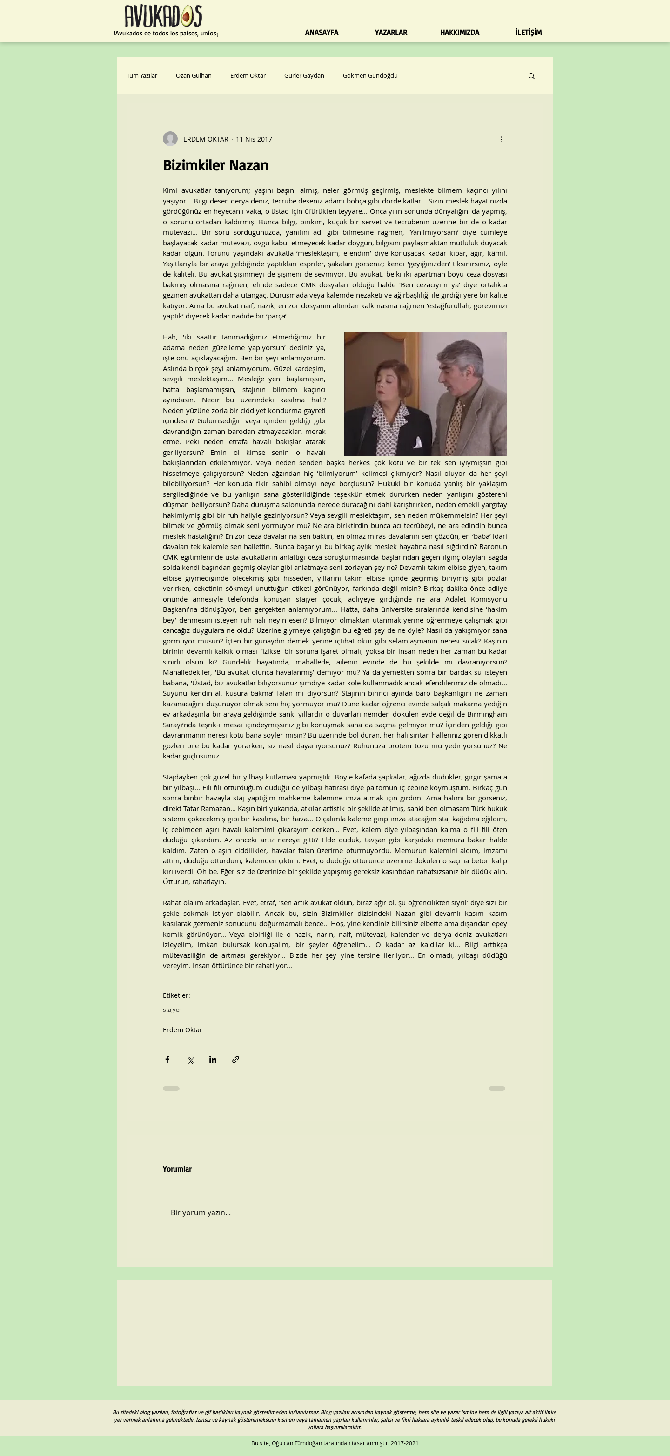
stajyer (172, 1009)
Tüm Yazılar (142, 75)
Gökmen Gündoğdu (370, 75)
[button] (531, 75)
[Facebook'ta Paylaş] (167, 1059)
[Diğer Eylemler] (501, 138)
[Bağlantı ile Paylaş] (235, 1059)
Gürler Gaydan (304, 75)
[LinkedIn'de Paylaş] (212, 1059)
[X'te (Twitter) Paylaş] (190, 1059)
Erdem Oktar (248, 75)
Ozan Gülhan (194, 75)
